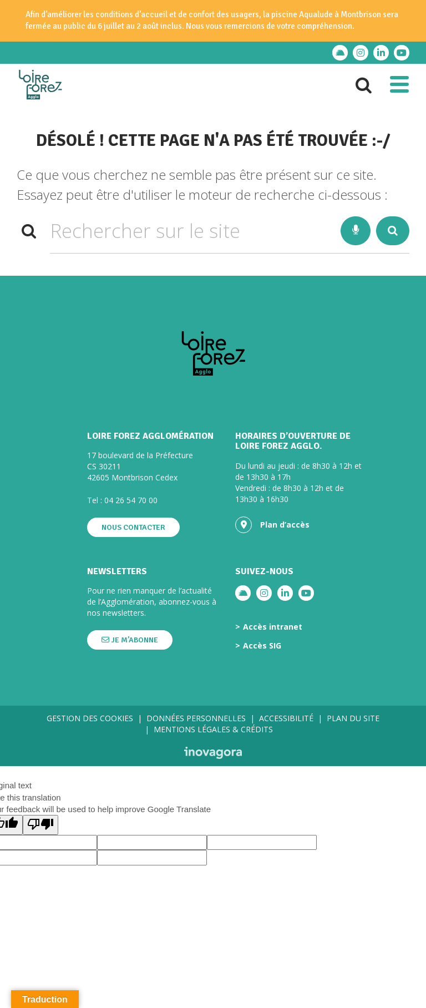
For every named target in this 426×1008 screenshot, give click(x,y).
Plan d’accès (272, 524)
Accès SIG (262, 646)
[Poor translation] (40, 824)
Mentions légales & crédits (213, 729)
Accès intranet (272, 627)
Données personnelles (196, 718)
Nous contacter (133, 527)
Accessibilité (286, 718)
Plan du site (353, 718)
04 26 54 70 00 (131, 500)
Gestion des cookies (90, 718)
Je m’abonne (130, 640)
